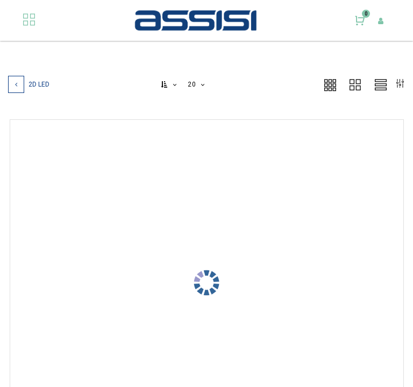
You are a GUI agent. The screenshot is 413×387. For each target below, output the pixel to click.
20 (193, 84)
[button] (169, 84)
